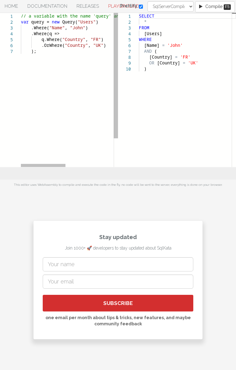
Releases (88, 6)
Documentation (47, 6)
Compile (215, 7)
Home (11, 6)
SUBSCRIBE (118, 303)
